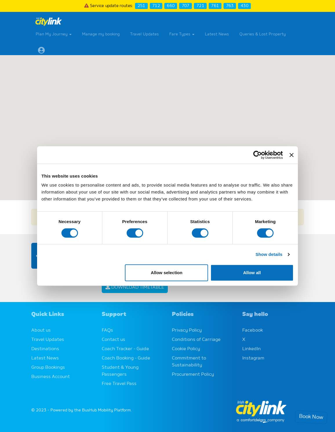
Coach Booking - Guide (126, 358)
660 (171, 6)
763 (230, 6)
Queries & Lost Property (262, 34)
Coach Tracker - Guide (125, 349)
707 (186, 6)
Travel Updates (144, 34)
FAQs (107, 330)
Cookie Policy (186, 349)
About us (41, 330)
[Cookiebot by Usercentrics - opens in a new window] (257, 155)
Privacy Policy (187, 330)
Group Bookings (48, 367)
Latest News (217, 34)
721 (201, 6)
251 (141, 6)
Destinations (45, 349)
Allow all (252, 272)
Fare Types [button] (181, 34)
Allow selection (166, 272)
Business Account (50, 377)
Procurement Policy (193, 374)
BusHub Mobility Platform (106, 410)
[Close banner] (292, 155)
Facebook (252, 330)
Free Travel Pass (119, 384)
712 (156, 6)
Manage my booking (101, 34)
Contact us (113, 339)
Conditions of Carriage (196, 339)
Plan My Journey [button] (54, 34)
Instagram (253, 358)
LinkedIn (251, 349)
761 (215, 6)
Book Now (311, 417)
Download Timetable (134, 287)
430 (245, 6)
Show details (269, 254)
